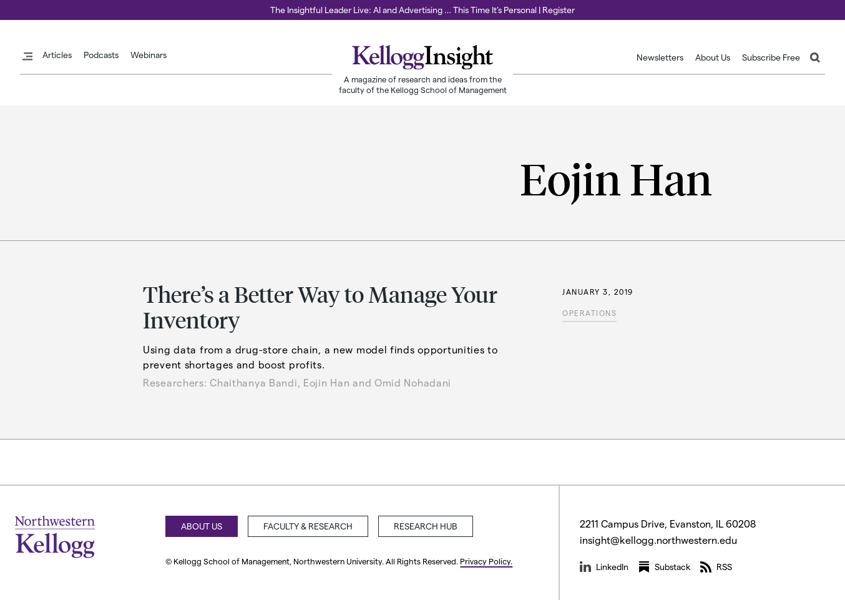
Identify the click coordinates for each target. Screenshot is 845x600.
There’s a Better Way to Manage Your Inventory (320, 306)
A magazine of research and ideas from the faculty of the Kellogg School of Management (423, 84)
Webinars (148, 55)
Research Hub (425, 526)
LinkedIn (604, 567)
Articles (57, 55)
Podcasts (101, 55)
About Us (712, 57)
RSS (716, 567)
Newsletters (660, 57)
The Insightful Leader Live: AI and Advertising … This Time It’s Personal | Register (422, 9)
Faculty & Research (308, 526)
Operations (589, 312)
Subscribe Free (771, 57)
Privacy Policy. (486, 561)
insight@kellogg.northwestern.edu (658, 540)
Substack (664, 567)
